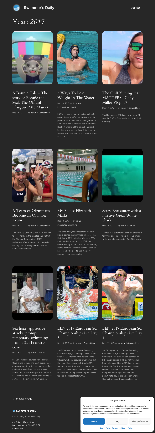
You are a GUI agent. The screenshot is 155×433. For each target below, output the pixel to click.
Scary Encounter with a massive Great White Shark (121, 215)
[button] (149, 400)
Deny (117, 421)
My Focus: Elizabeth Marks (74, 213)
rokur (33, 112)
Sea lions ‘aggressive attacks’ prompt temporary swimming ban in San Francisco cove (30, 338)
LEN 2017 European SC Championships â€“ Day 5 (77, 333)
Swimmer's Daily (39, 7)
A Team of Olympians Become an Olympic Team (31, 215)
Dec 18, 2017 (63, 343)
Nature (132, 225)
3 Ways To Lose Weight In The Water (75, 95)
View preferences (140, 421)
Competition (44, 112)
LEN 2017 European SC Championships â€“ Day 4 (122, 333)
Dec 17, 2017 (108, 343)
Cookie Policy (105, 428)
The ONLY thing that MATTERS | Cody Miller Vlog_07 (121, 98)
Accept (94, 421)
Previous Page (22, 398)
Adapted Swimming (68, 225)
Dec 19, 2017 (18, 112)
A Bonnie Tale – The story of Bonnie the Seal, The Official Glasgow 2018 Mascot (30, 100)
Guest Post (64, 107)
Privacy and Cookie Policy (122, 428)
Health (73, 107)
